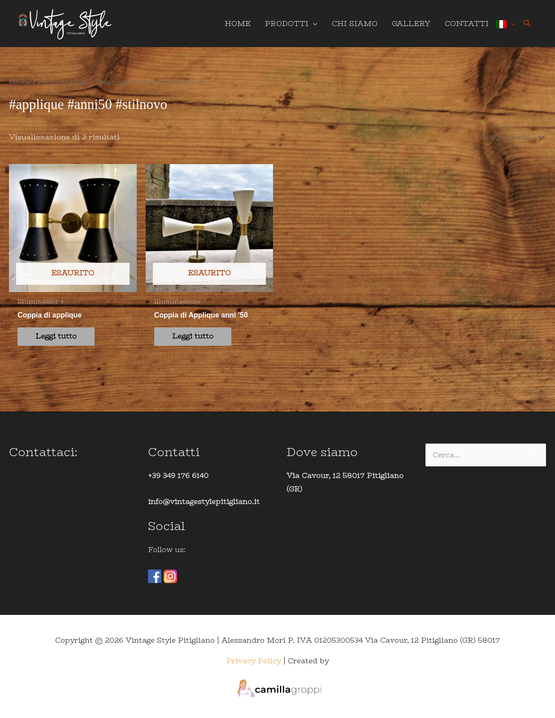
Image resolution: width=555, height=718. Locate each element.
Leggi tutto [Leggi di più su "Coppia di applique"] (56, 336)
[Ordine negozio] (510, 137)
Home (20, 82)
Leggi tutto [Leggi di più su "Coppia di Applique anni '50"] (192, 336)
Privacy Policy (253, 660)
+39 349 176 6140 (178, 475)
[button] (527, 23)
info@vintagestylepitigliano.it (204, 501)
